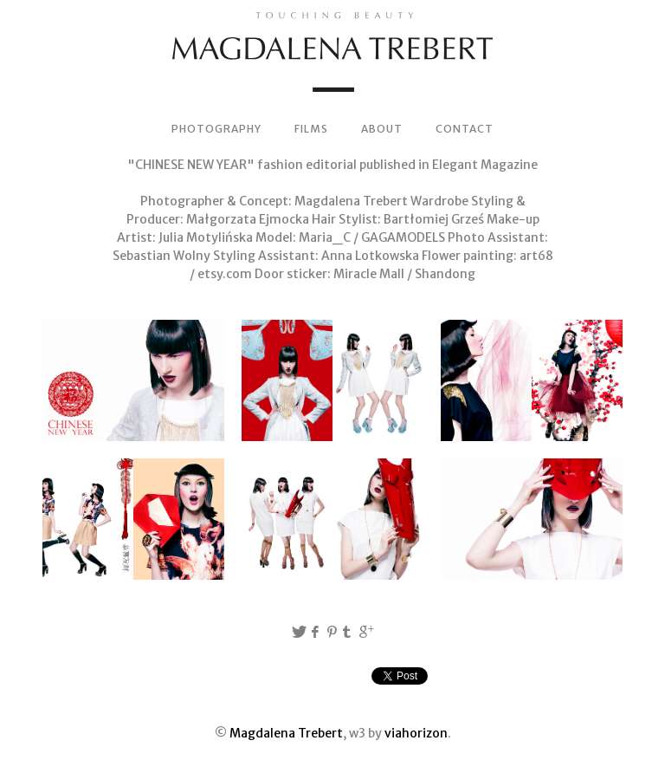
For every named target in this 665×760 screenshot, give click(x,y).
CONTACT (465, 128)
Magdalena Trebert (286, 733)
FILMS (311, 128)
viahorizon (416, 733)
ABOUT (382, 128)
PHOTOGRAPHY (216, 128)
